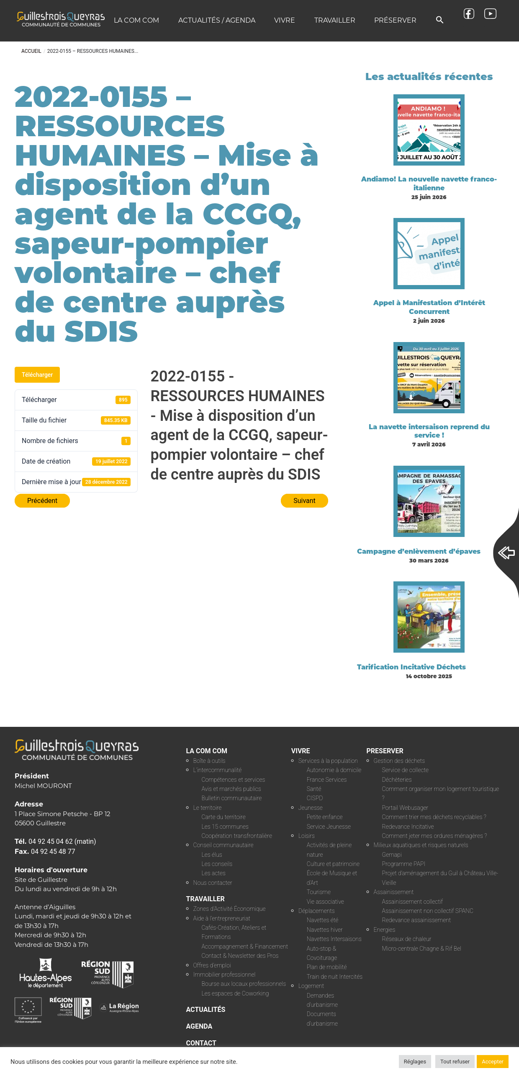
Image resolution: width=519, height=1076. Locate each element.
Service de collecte (405, 770)
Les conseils (217, 864)
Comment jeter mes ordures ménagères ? (434, 835)
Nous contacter (212, 882)
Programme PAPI (404, 864)
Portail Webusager (405, 807)
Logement (311, 986)
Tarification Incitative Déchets (411, 667)
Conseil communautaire (223, 845)
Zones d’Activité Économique (229, 908)
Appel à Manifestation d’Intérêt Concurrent (429, 307)
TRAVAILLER (205, 899)
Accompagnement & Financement (245, 946)
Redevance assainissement (416, 920)
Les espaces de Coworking (235, 993)
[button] (440, 20)
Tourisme (319, 892)
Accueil (31, 51)
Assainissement (394, 892)
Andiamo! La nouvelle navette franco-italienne (429, 183)
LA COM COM (207, 751)
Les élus (212, 854)
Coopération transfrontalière (237, 835)
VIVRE (300, 751)
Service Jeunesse (329, 826)
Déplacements (316, 910)
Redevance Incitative (408, 826)
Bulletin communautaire (232, 798)
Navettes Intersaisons (334, 939)
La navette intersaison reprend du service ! (429, 431)
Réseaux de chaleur (407, 939)
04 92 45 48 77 (53, 852)
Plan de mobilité (327, 967)
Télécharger (37, 374)
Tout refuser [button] (455, 1061)
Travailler (334, 20)
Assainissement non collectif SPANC (427, 910)
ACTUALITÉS (206, 1010)
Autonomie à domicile (334, 770)
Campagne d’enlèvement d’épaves (418, 551)
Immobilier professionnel (224, 974)
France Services (327, 779)
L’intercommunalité (217, 770)
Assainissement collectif (412, 901)
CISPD (315, 798)
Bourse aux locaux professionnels (244, 983)
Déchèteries (397, 779)
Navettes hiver (325, 929)
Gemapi (392, 854)
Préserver (395, 20)
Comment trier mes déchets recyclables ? (434, 817)
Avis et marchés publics (231, 789)
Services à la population (328, 760)
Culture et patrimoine (333, 864)
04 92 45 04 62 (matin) (62, 841)
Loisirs (306, 835)
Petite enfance (325, 817)
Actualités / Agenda (216, 20)
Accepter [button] (493, 1061)
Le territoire (207, 807)
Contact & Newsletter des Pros (240, 955)
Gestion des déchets (399, 760)
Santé (314, 789)
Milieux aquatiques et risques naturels (421, 845)
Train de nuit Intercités (334, 976)
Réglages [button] (415, 1061)
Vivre (284, 20)
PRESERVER (385, 751)
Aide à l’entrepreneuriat (222, 918)
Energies (385, 929)
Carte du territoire (224, 817)
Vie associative (325, 901)
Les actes (214, 873)
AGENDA (199, 1026)
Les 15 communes (225, 826)
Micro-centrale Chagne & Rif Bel (422, 948)
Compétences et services (233, 779)
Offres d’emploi (212, 965)
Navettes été (323, 920)
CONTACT (201, 1043)
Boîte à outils (209, 760)
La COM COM (136, 20)
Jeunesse (310, 807)
